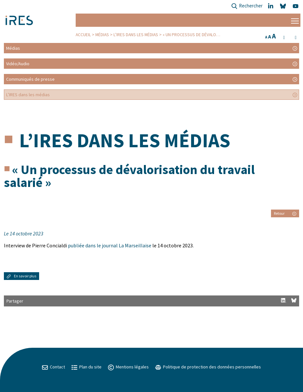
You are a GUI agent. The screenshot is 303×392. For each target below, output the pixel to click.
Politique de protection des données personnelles (208, 367)
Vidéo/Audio (17, 64)
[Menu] (294, 20)
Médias (102, 34)
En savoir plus (21, 275)
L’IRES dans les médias (136, 34)
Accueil (83, 34)
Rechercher (247, 6)
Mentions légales (128, 367)
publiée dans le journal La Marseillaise (109, 245)
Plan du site (86, 367)
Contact (53, 367)
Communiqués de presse (30, 79)
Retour (285, 213)
